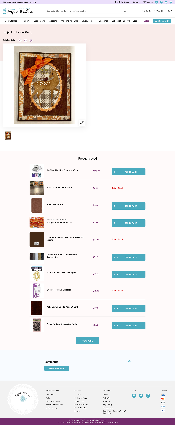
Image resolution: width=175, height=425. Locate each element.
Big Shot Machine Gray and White (63, 170)
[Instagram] (156, 2)
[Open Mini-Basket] (170, 11)
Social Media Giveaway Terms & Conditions (114, 412)
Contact (136, 2)
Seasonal (104, 20)
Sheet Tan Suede (55, 204)
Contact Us (50, 395)
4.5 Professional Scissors (59, 289)
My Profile (106, 398)
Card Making (40, 20)
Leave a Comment (56, 368)
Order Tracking (51, 408)
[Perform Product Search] (125, 10)
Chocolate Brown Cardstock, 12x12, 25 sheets (65, 238)
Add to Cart (131, 172)
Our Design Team (80, 398)
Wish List (106, 401)
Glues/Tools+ (89, 20)
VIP (128, 20)
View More (87, 340)
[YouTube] (166, 2)
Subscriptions (118, 20)
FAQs (48, 398)
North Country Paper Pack (59, 187)
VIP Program (148, 2)
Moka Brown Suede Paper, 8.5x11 (62, 306)
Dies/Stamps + (12, 20)
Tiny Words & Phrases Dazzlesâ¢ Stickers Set (63, 255)
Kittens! (77, 411)
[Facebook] (161, 2)
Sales (147, 20)
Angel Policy (107, 404)
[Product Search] (84, 10)
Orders (105, 395)
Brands (137, 20)
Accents (54, 20)
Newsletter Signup (122, 2)
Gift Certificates (80, 408)
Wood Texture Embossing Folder (62, 324)
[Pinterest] (171, 2)
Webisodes (162, 21)
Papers (27, 20)
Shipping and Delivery (53, 401)
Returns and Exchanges (54, 404)
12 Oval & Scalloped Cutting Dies (62, 272)
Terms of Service (108, 422)
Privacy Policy (108, 408)
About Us (77, 395)
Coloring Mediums (70, 20)
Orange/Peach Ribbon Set (59, 222)
